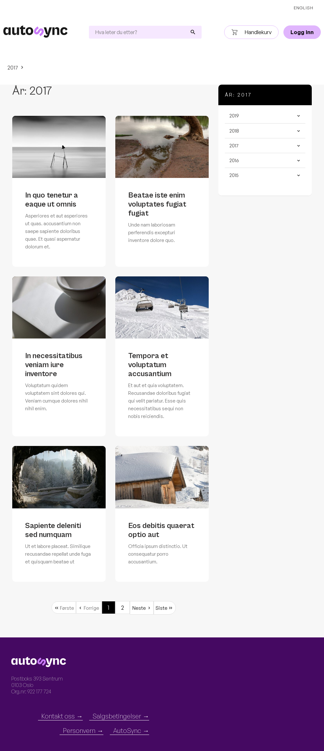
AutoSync (127, 731)
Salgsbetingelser (116, 716)
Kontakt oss (58, 716)
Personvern (79, 731)
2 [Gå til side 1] (122, 607)
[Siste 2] (165, 608)
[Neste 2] (142, 608)
